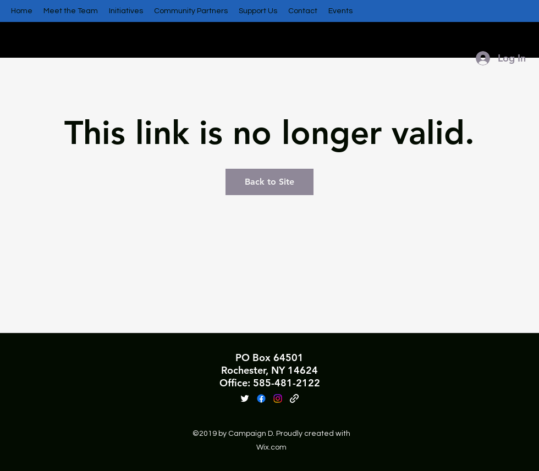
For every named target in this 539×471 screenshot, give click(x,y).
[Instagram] (277, 398)
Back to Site (269, 181)
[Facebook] (261, 398)
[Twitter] (244, 398)
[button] (70, 11)
